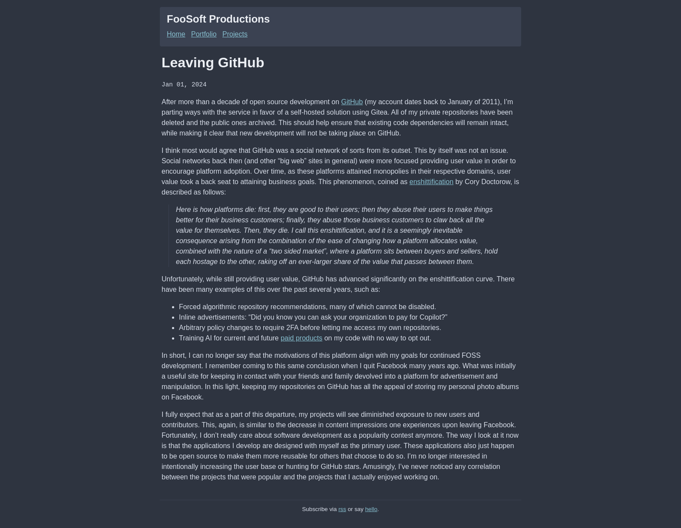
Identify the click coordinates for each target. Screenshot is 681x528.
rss (342, 508)
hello (371, 508)
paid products (301, 337)
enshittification (431, 181)
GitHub (352, 101)
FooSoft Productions (218, 19)
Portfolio (204, 34)
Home (176, 34)
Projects (235, 34)
